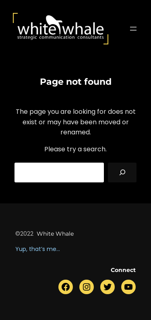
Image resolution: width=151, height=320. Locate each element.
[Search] (122, 172)
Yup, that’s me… (37, 249)
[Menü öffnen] (133, 28)
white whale (55, 233)
